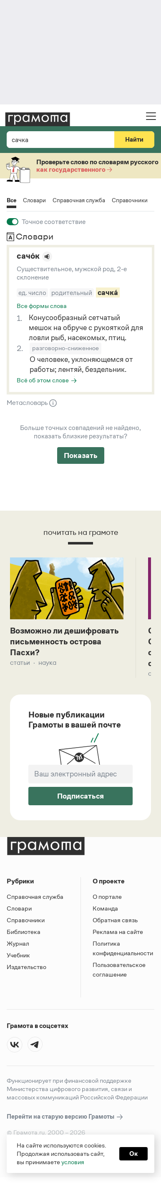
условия (72, 1161)
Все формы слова (42, 305)
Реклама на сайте (118, 933)
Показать (81, 455)
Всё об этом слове (43, 380)
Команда (105, 909)
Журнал (18, 945)
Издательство (26, 968)
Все (11, 201)
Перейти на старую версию (65, 1118)
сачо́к (28, 255)
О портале (107, 898)
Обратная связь (115, 921)
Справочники (130, 200)
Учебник (18, 956)
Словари (34, 200)
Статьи (20, 664)
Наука (47, 664)
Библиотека (23, 933)
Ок (133, 1153)
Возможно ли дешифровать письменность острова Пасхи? (65, 642)
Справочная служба (79, 200)
